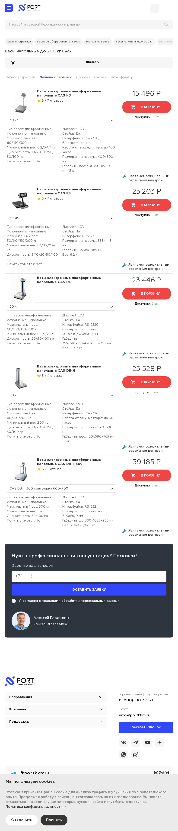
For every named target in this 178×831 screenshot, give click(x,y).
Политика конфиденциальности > (36, 806)
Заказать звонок (146, 727)
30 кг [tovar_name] (61, 218)
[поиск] (35, 25)
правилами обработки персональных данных (80, 600)
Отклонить (21, 820)
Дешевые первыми (55, 77)
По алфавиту (122, 77)
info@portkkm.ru (134, 715)
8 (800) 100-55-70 (137, 700)
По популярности (20, 77)
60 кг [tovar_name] (61, 120)
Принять (54, 820)
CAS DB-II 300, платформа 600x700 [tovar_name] (61, 488)
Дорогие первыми (91, 77)
